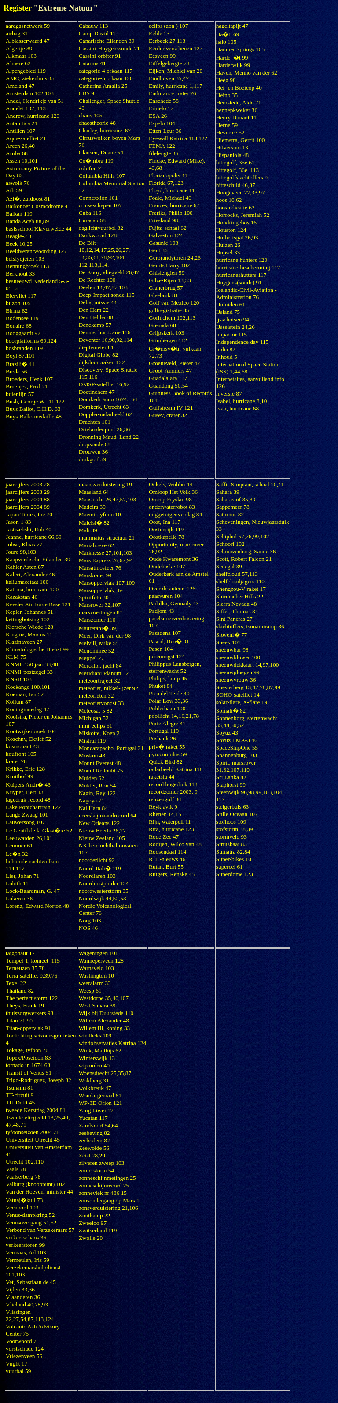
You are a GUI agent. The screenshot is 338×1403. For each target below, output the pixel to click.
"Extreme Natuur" (65, 8)
